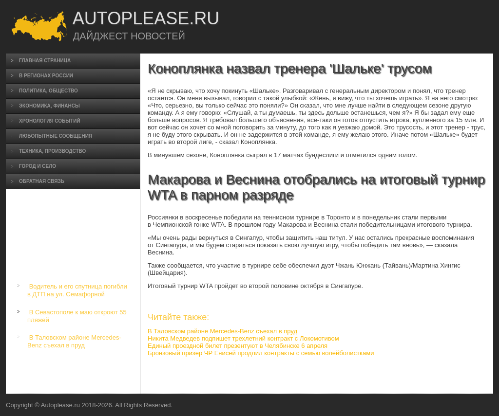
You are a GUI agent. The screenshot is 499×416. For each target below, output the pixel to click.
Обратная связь (41, 181)
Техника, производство (52, 151)
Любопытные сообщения (55, 136)
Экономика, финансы (49, 106)
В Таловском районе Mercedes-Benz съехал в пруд (74, 341)
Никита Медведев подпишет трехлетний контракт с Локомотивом (243, 338)
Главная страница (45, 60)
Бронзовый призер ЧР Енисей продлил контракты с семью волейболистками (261, 353)
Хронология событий (49, 121)
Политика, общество (48, 90)
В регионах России (46, 75)
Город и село (37, 166)
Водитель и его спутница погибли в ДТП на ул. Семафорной (77, 290)
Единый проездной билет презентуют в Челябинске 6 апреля (237, 345)
